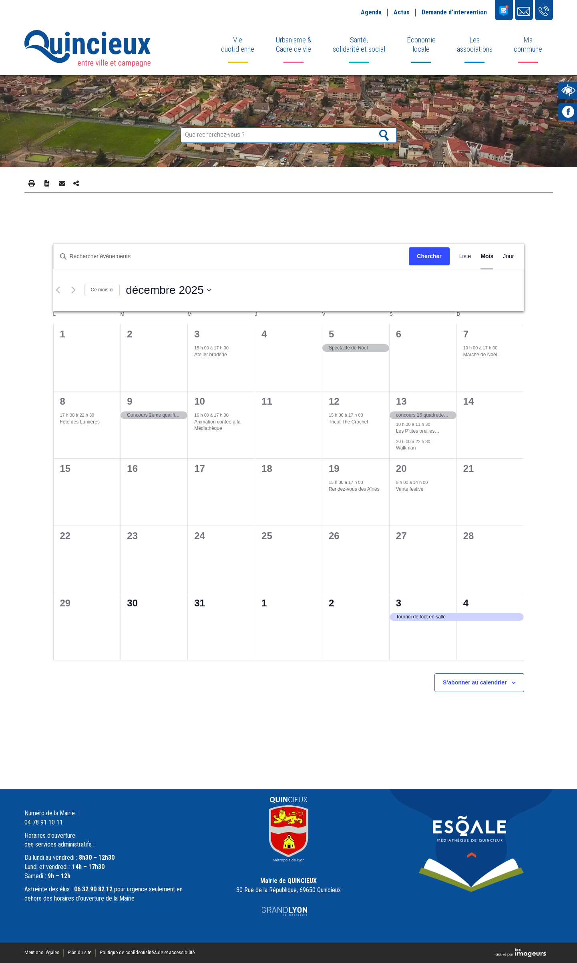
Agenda (371, 12)
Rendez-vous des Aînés (354, 489)
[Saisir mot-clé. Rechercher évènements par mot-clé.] (231, 256)
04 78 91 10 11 (43, 822)
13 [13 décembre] (401, 401)
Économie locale (421, 44)
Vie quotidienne (237, 44)
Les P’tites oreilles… (418, 431)
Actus (402, 12)
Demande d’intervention (454, 12)
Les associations (475, 44)
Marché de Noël (480, 354)
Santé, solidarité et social (359, 44)
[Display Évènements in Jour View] (508, 256)
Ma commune (528, 44)
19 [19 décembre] (334, 468)
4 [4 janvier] (465, 603)
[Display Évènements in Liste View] (465, 256)
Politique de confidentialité (127, 952)
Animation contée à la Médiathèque (217, 425)
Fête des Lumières (80, 422)
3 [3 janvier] (398, 603)
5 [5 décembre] (331, 334)
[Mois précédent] (58, 290)
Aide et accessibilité (174, 952)
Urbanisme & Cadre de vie (293, 44)
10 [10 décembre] (199, 401)
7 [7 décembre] (465, 334)
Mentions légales (41, 952)
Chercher (429, 256)
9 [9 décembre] (129, 401)
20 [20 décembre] (401, 468)
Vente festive (410, 489)
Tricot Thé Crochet (348, 422)
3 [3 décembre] (196, 334)
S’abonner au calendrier (475, 682)
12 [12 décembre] (334, 401)
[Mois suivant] (73, 290)
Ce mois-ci (102, 290)
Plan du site (79, 952)
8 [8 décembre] (62, 401)
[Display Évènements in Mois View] (486, 256)
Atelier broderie (210, 354)
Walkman (406, 448)
